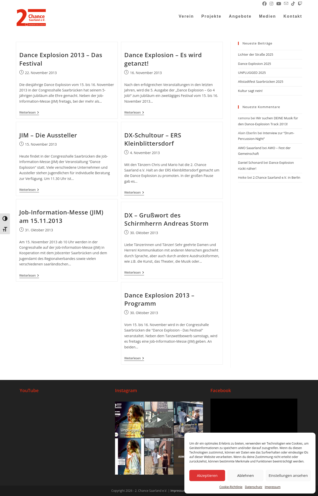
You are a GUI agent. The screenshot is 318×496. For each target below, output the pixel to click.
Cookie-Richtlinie (230, 487)
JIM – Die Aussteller (48, 135)
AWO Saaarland (249, 148)
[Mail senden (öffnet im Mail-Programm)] (286, 3)
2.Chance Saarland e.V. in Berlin (276, 177)
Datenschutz (253, 487)
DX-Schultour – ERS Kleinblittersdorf (152, 139)
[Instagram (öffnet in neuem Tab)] (271, 3)
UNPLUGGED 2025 (252, 72)
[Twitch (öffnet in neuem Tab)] (299, 3)
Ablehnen (245, 475)
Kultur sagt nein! (250, 90)
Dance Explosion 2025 (254, 63)
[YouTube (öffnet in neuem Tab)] (278, 3)
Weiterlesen (29, 113)
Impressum (272, 487)
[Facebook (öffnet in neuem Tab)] (264, 3)
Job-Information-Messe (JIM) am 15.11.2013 (61, 216)
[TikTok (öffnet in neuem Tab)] (293, 3)
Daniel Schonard (250, 162)
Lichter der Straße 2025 (255, 54)
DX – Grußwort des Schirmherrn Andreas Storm (166, 219)
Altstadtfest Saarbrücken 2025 (260, 81)
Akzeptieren (207, 475)
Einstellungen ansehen (288, 475)
